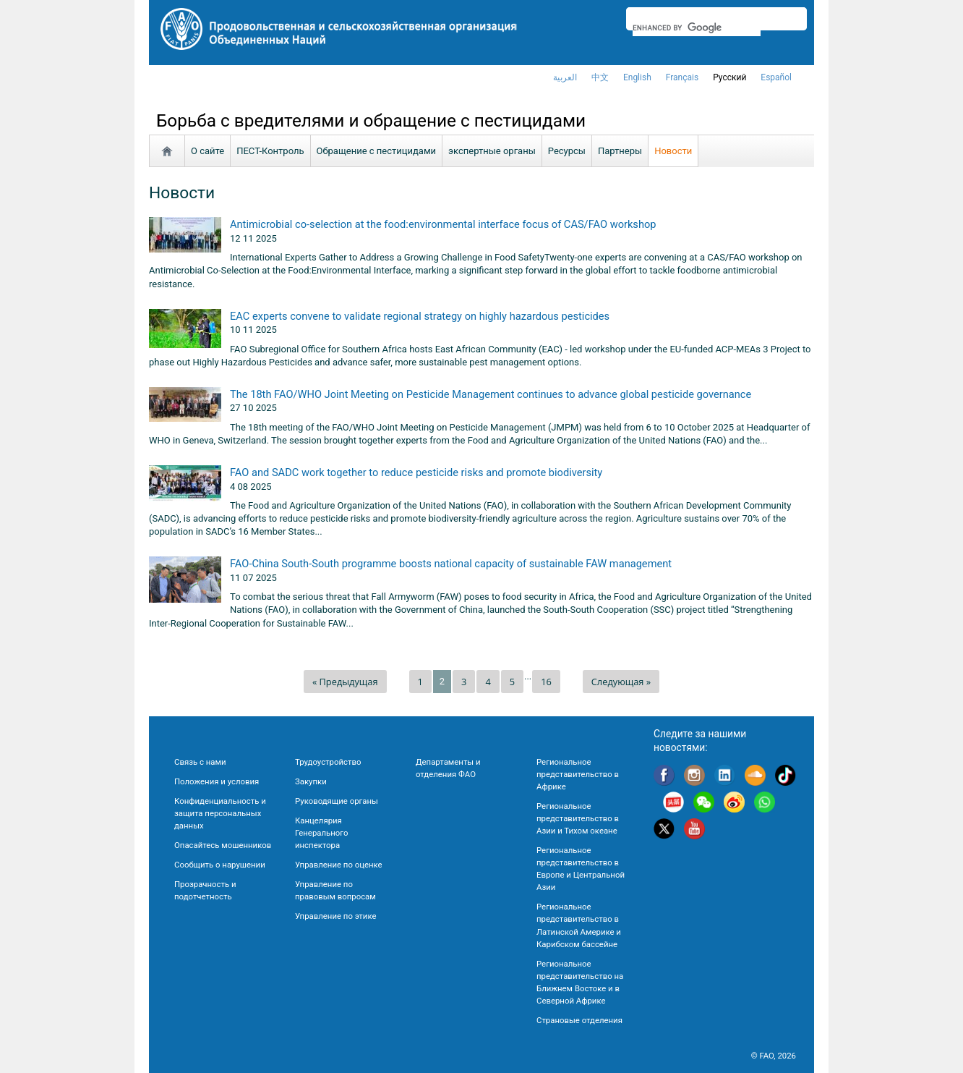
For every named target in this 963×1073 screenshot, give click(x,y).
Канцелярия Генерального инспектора (321, 832)
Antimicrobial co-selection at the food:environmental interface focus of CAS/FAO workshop (443, 224)
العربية (565, 77)
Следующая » (621, 681)
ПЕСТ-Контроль (270, 150)
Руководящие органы (336, 801)
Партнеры (620, 150)
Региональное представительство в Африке (577, 774)
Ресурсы (567, 150)
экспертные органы (492, 150)
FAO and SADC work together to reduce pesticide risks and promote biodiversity (416, 472)
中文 (600, 77)
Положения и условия (216, 781)
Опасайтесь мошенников (222, 845)
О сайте (207, 150)
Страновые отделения (579, 1020)
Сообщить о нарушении (219, 865)
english (637, 77)
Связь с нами (200, 762)
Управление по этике (336, 916)
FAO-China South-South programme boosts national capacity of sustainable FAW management (451, 563)
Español (776, 77)
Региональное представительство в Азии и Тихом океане (577, 818)
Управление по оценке (338, 865)
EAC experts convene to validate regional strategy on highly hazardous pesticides (419, 316)
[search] (697, 27)
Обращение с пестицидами (377, 150)
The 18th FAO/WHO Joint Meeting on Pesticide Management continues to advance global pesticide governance (490, 394)
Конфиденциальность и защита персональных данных (220, 813)
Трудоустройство (328, 762)
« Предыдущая (345, 681)
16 (546, 681)
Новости (673, 150)
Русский (729, 77)
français (682, 77)
